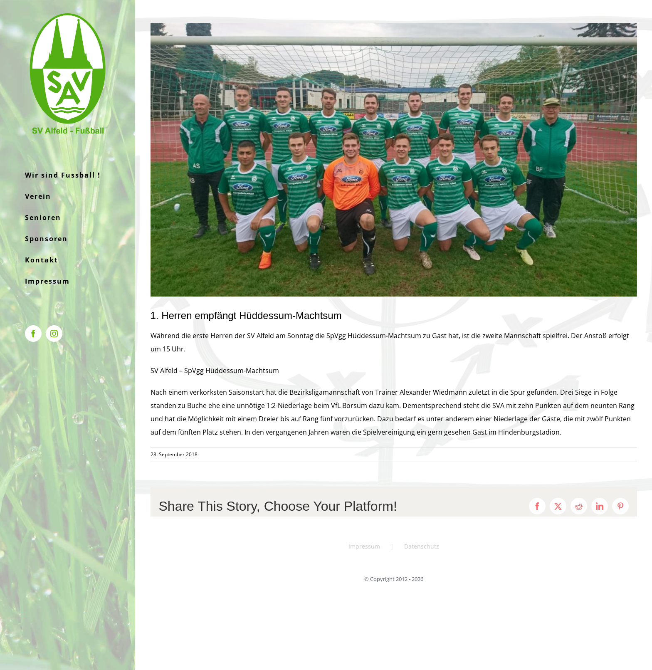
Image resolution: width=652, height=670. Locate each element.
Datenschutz (421, 546)
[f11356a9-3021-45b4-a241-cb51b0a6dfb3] (394, 160)
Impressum (364, 546)
